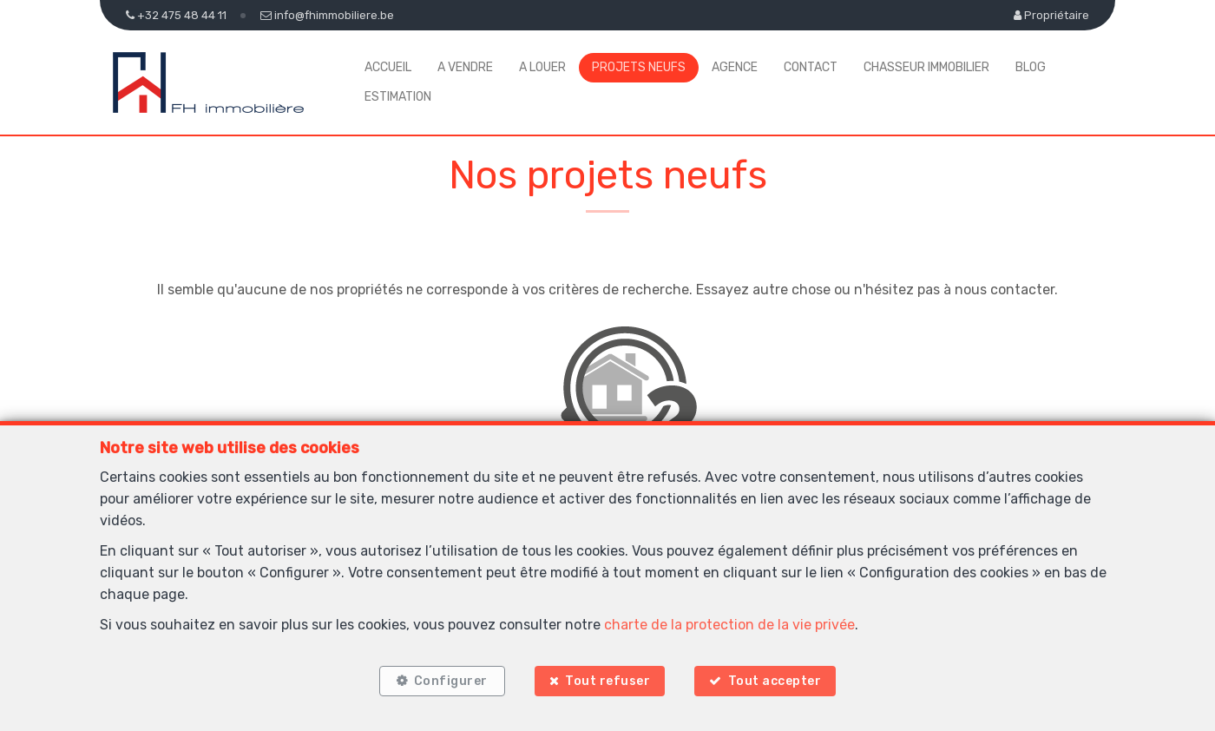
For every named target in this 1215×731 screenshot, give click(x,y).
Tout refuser (607, 681)
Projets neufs (639, 67)
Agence (735, 67)
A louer (542, 67)
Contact (810, 67)
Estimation (397, 96)
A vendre (465, 67)
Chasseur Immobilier (926, 67)
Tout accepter (775, 681)
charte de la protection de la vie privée (729, 624)
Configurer (451, 681)
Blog (1030, 67)
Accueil (387, 67)
